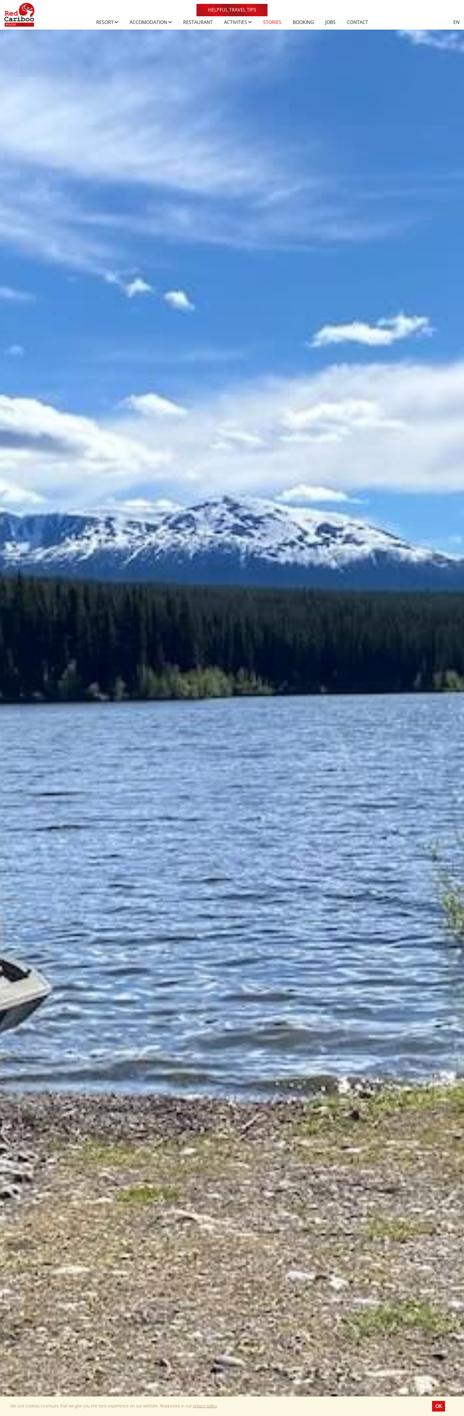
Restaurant (198, 22)
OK (438, 1406)
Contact (357, 22)
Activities (238, 22)
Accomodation (151, 22)
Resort (107, 22)
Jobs (330, 22)
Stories (272, 22)
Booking (303, 22)
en (456, 22)
